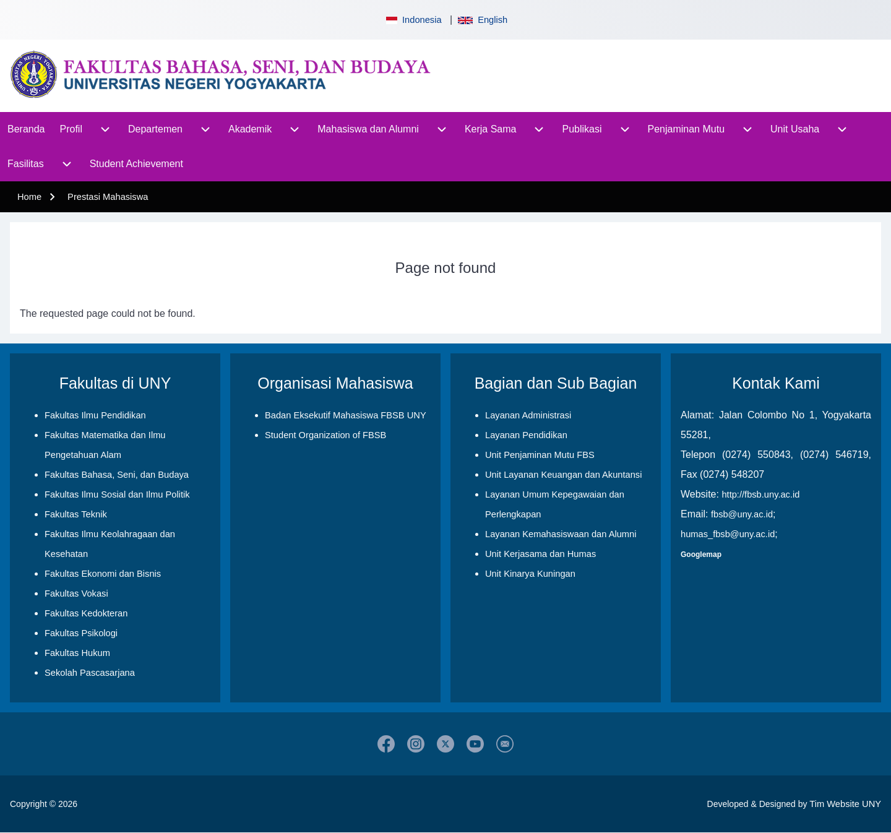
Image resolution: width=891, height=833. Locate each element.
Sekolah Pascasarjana (90, 673)
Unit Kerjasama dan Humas (540, 554)
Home (29, 197)
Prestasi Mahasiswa (107, 197)
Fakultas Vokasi (76, 593)
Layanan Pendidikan (526, 435)
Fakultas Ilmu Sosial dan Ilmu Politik (117, 494)
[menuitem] (26, 129)
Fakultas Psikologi (81, 633)
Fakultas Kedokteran (86, 613)
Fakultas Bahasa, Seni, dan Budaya (117, 475)
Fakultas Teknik (76, 514)
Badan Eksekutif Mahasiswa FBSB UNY (345, 415)
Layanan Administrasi (528, 415)
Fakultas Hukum (77, 653)
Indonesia (413, 20)
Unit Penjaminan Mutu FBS (540, 455)
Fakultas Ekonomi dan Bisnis (103, 574)
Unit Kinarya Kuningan (530, 574)
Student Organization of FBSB (325, 435)
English (482, 20)
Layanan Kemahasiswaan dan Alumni (560, 534)
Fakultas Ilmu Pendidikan (95, 415)
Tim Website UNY (845, 804)
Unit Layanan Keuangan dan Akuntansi (563, 475)
